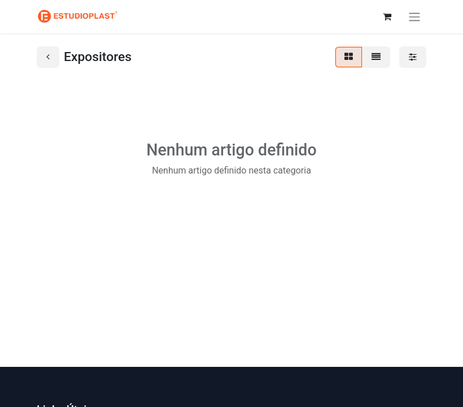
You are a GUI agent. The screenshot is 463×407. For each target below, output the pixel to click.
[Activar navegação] (414, 17)
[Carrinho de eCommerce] (386, 16)
